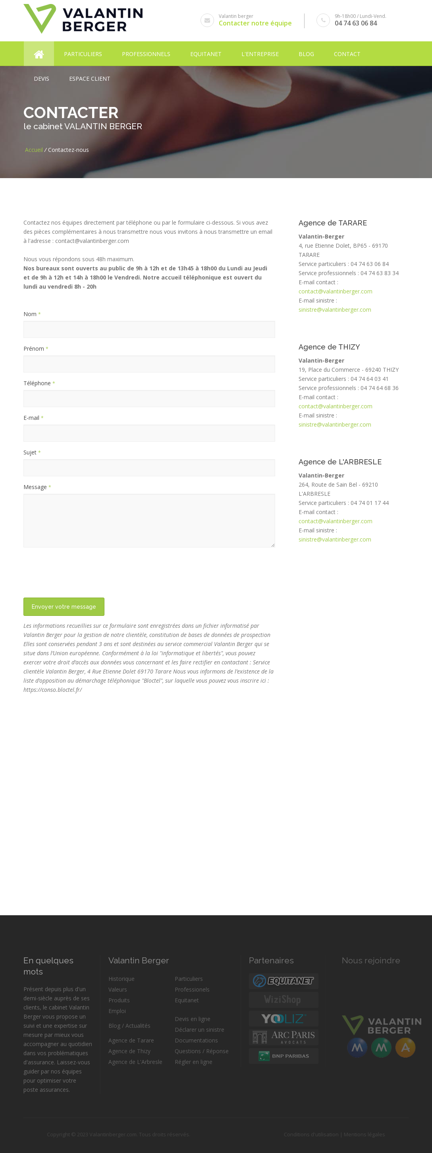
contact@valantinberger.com (335, 291)
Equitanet (206, 52)
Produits (119, 1000)
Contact (347, 52)
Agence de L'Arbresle (135, 1062)
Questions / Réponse (202, 1051)
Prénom (35, 348)
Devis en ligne (192, 1019)
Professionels (192, 989)
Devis (41, 77)
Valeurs (117, 989)
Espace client (89, 77)
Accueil (34, 149)
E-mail (33, 417)
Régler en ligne (193, 1062)
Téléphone (39, 383)
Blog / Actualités (129, 1025)
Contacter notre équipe (256, 23)
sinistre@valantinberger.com (335, 309)
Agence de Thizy (129, 1051)
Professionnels (146, 52)
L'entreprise (260, 52)
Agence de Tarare (131, 1040)
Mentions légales (353, 1134)
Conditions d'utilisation (299, 1134)
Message (37, 487)
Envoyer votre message (64, 607)
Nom (32, 314)
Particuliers (83, 52)
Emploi (117, 1011)
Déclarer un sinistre (199, 1029)
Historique (121, 978)
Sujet (32, 452)
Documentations (196, 1040)
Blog (306, 52)
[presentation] (83, 568)
